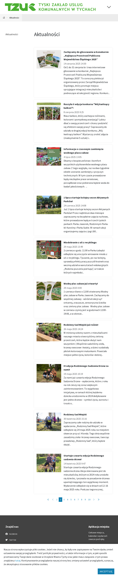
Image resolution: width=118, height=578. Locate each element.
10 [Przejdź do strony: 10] (89, 499)
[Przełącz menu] (109, 7)
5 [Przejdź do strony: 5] (71, 499)
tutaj (17, 560)
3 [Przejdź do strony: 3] (64, 499)
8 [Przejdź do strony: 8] (81, 499)
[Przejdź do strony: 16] (98, 499)
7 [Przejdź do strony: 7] (78, 499)
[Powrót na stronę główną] (4, 17)
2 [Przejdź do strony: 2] (60, 499)
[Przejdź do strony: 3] (94, 499)
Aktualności (14, 17)
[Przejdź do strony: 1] (48, 499)
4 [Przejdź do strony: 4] (67, 499)
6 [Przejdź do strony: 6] (74, 499)
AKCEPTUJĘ (106, 571)
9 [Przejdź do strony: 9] (85, 499)
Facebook (11, 534)
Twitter (11, 540)
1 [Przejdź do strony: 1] (56, 499)
